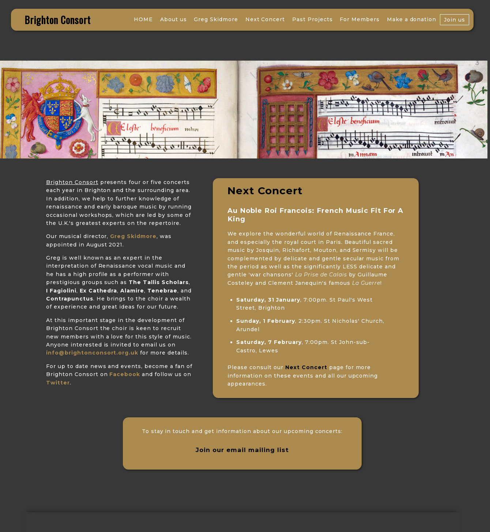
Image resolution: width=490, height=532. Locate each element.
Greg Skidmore (216, 19)
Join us (454, 19)
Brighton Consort (57, 19)
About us (173, 19)
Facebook (124, 374)
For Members (360, 19)
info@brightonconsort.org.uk (92, 352)
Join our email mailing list (242, 449)
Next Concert (265, 19)
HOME (143, 19)
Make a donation (412, 19)
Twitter (58, 382)
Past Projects (312, 19)
